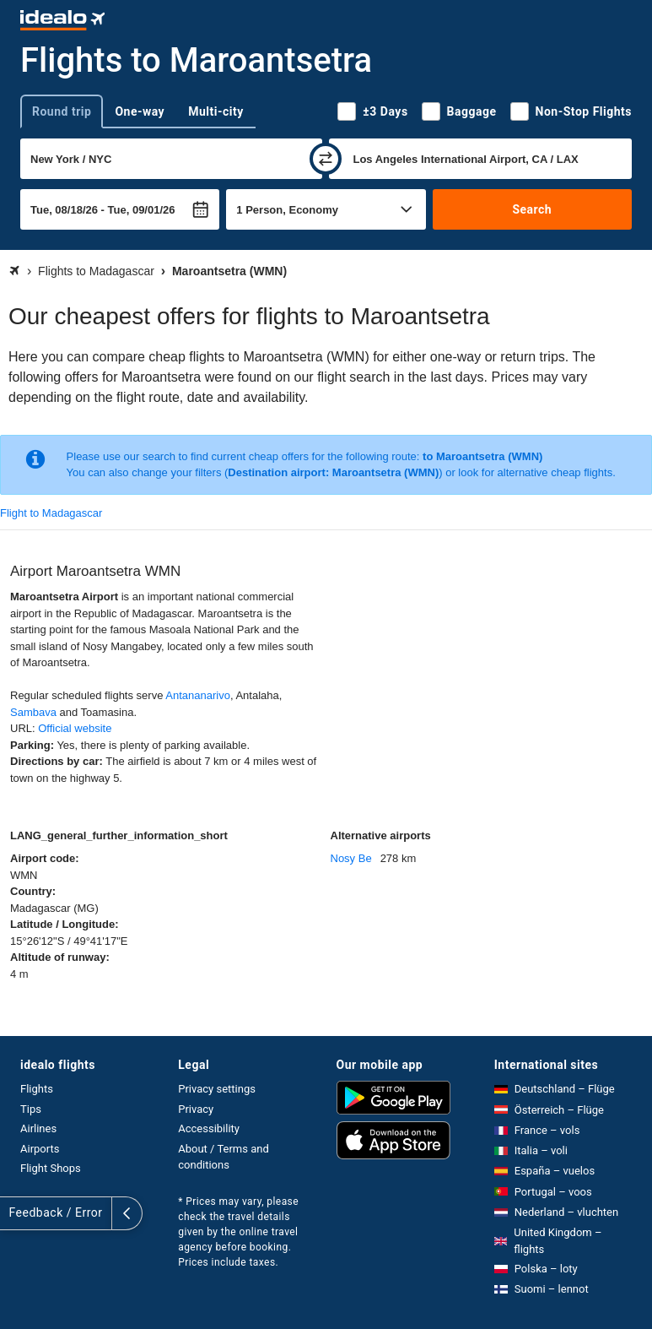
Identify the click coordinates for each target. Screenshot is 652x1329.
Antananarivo (197, 695)
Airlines (38, 1128)
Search (532, 209)
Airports (39, 1148)
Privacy (195, 1109)
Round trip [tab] (61, 111)
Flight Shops (50, 1168)
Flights (36, 1088)
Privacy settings (217, 1088)
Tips (30, 1109)
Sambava (33, 712)
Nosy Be (351, 858)
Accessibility (209, 1128)
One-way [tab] (139, 111)
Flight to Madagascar (51, 513)
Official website (74, 728)
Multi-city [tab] (216, 111)
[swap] (326, 159)
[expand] (15, 1213)
